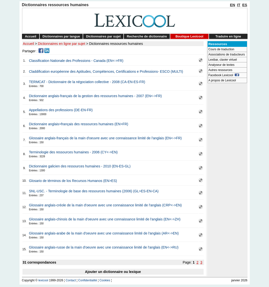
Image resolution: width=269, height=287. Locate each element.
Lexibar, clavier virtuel (223, 59)
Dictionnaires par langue (61, 36)
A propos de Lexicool (222, 80)
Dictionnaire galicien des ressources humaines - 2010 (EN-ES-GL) (80, 166)
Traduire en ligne (228, 36)
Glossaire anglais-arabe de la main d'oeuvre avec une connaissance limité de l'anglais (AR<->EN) (104, 233)
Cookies (104, 280)
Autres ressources (220, 70)
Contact (71, 280)
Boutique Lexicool (189, 36)
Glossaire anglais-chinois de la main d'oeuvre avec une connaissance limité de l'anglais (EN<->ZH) (104, 219)
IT (238, 5)
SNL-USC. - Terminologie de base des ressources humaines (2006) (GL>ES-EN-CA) (93, 191)
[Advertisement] (227, 159)
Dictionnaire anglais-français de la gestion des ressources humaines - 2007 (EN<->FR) (95, 96)
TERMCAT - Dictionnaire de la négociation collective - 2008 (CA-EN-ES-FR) (87, 82)
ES (244, 5)
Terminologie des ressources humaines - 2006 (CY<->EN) (73, 152)
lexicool (43, 280)
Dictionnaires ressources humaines (116, 44)
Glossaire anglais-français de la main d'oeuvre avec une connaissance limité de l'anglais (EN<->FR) (105, 138)
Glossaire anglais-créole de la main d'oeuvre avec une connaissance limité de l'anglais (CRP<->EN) (105, 205)
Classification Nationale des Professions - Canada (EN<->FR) (76, 61)
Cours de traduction (221, 49)
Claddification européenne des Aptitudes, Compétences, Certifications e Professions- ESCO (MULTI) (106, 71)
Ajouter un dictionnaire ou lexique (113, 272)
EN (232, 5)
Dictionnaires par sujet (103, 36)
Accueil (30, 36)
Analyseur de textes (221, 65)
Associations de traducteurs (227, 54)
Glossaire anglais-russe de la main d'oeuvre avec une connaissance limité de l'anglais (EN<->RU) (103, 247)
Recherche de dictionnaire (147, 36)
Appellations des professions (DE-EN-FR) (61, 110)
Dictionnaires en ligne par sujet (61, 44)
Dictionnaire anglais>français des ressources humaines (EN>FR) (78, 124)
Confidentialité (87, 280)
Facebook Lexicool (224, 75)
